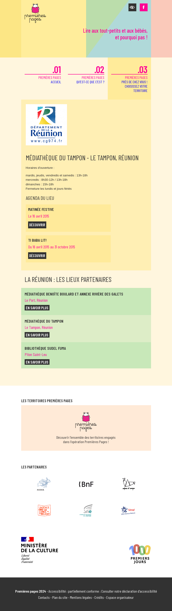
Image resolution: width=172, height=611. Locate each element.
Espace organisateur (120, 597)
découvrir (37, 224)
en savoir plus (37, 307)
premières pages (43, 73)
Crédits (99, 597)
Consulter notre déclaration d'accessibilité (129, 591)
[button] (132, 7)
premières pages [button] (129, 78)
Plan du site (59, 597)
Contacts (44, 597)
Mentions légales (81, 597)
